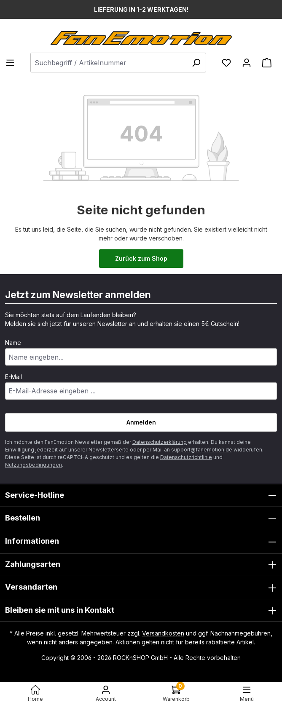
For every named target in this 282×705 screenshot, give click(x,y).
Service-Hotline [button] (141, 495)
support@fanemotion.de (201, 449)
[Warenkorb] (267, 62)
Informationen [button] (141, 541)
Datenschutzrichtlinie (186, 457)
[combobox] (118, 62)
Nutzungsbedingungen (33, 465)
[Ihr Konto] (246, 62)
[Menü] (12, 63)
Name (13, 342)
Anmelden (141, 422)
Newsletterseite (109, 449)
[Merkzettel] (226, 62)
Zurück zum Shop (141, 258)
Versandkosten (163, 633)
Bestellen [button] (141, 518)
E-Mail (13, 376)
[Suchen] (196, 62)
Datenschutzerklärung (159, 442)
